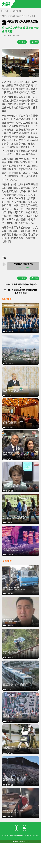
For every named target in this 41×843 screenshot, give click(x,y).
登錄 (27, 267)
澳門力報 (4, 11)
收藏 (23, 42)
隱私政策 (28, 836)
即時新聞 (17, 11)
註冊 (19, 267)
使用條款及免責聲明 (16, 836)
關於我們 (5, 836)
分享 (36, 42)
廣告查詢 (36, 836)
